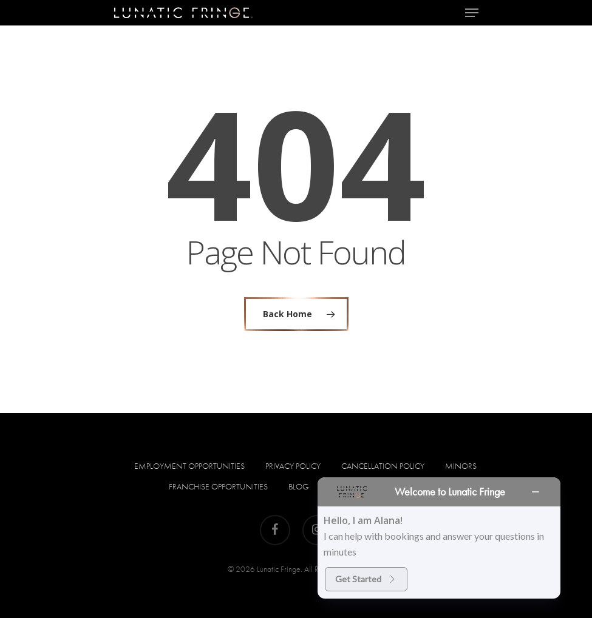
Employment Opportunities (189, 465)
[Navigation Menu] (471, 13)
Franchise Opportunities (218, 486)
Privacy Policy (293, 465)
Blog (298, 486)
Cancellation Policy (382, 465)
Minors (461, 465)
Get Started (366, 579)
